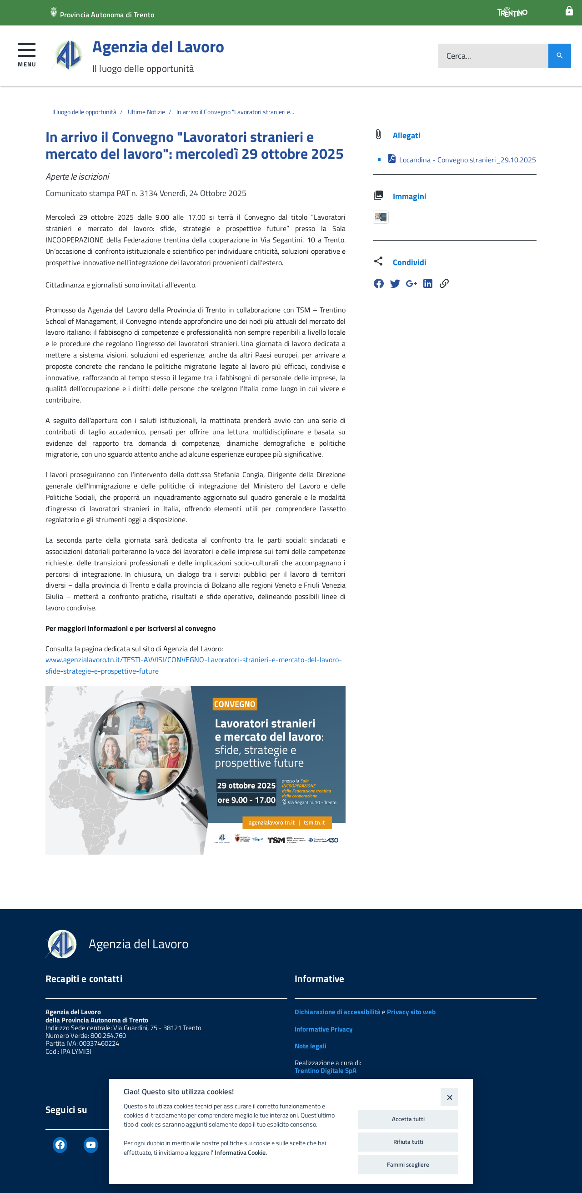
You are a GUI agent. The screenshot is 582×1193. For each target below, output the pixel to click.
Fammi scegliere (408, 1164)
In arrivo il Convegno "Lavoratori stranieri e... (235, 111)
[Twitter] (395, 283)
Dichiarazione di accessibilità (338, 1012)
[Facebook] (379, 283)
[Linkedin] (428, 283)
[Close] (449, 1097)
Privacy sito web (411, 1012)
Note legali (310, 1046)
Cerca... (459, 56)
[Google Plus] (411, 283)
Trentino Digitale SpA (325, 1070)
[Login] (569, 11)
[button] (27, 53)
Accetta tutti (408, 1118)
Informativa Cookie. (241, 1152)
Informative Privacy (324, 1029)
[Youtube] (91, 1145)
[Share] (444, 283)
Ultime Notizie (146, 111)
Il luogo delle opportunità (84, 111)
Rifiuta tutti (408, 1141)
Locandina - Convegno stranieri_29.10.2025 (461, 159)
